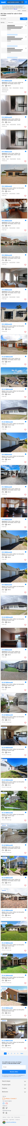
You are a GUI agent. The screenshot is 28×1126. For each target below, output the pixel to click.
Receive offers (14, 1071)
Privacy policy (17, 1117)
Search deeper (14, 1081)
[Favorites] (26, 2)
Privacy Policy (6, 1076)
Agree (19, 10)
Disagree (24, 10)
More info (15, 8)
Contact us (17, 1119)
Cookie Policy (5, 1119)
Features (14, 1088)
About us (4, 1117)
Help (12, 1117)
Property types (14, 1085)
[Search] (22, 2)
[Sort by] (17, 22)
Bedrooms (14, 1092)
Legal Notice (20, 1075)
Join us (8, 1117)
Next (22, 1053)
